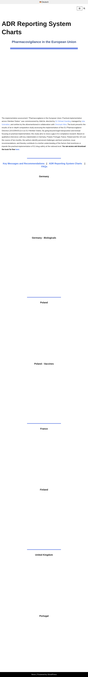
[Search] (84, 8)
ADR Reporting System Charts (65, 163)
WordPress (52, 674)
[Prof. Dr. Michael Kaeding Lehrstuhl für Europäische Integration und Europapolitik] (10, 8)
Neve (33, 674)
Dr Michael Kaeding (63, 121)
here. (17, 149)
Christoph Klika (61, 124)
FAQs (44, 166)
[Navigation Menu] (79, 8)
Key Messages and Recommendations (23, 163)
